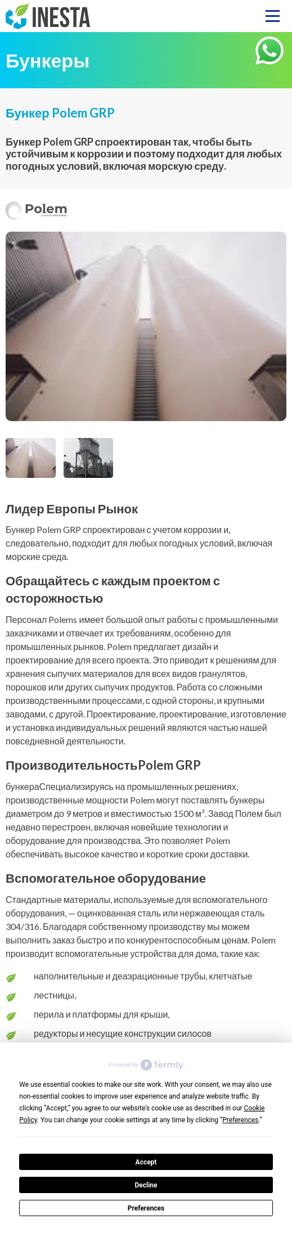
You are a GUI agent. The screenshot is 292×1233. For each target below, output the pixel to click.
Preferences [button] (240, 1120)
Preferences (146, 1208)
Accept (146, 1162)
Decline (145, 1185)
